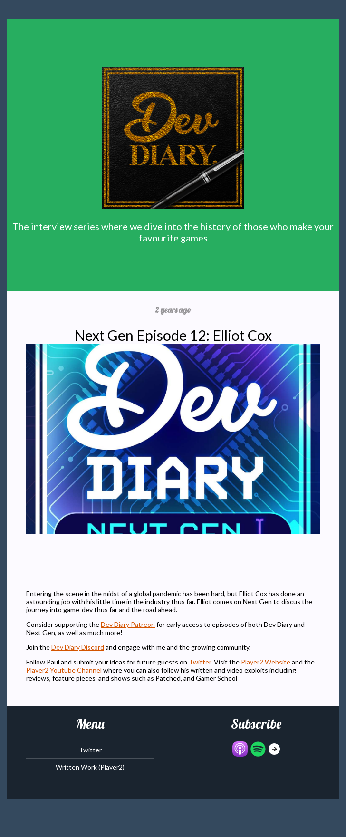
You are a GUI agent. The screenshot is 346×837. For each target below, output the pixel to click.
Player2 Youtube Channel (64, 670)
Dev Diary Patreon (128, 624)
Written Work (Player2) (90, 767)
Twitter (200, 662)
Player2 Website (265, 662)
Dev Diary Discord (77, 647)
